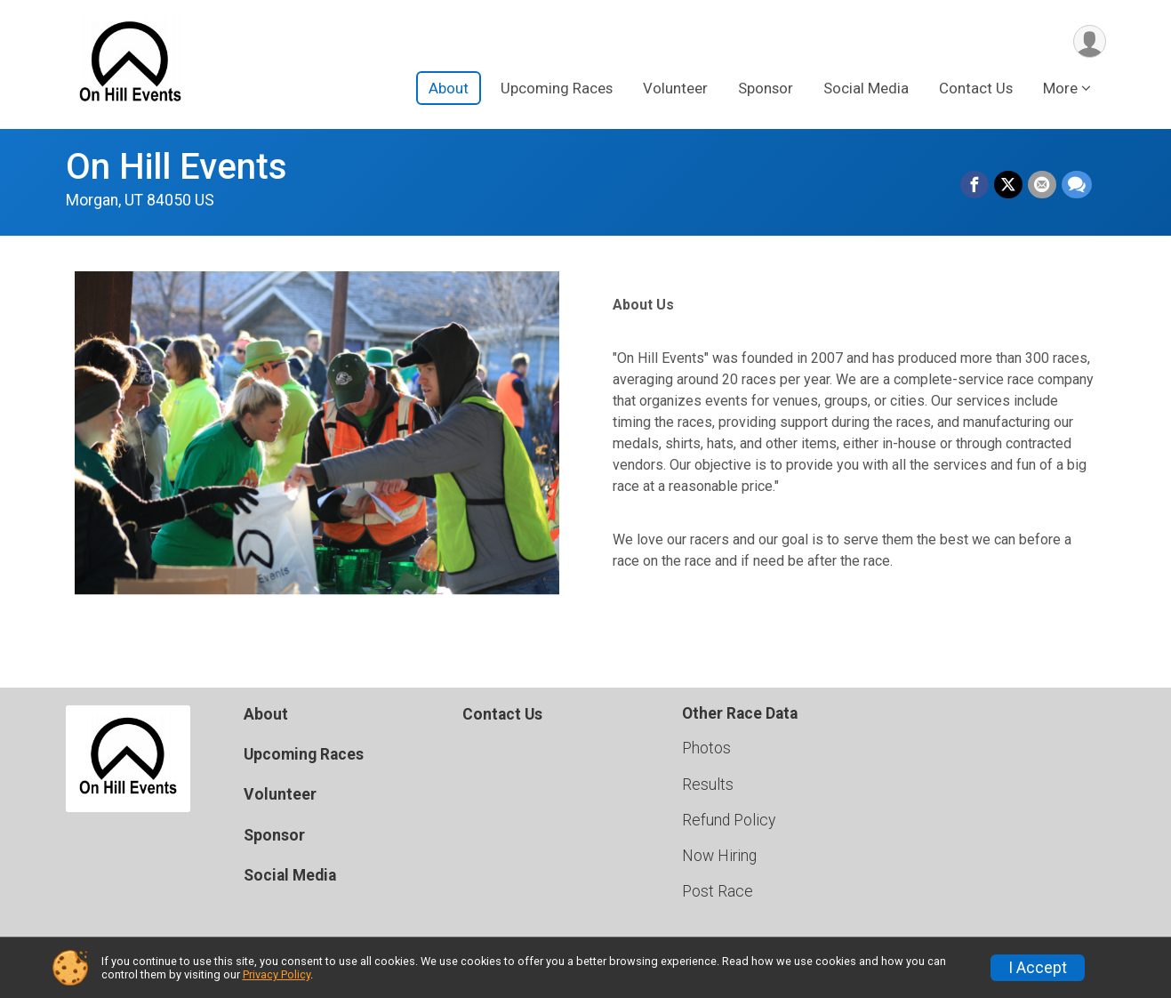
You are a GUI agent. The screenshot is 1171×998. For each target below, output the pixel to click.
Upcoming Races (557, 88)
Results (708, 784)
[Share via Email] (1042, 185)
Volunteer (675, 88)
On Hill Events (176, 167)
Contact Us (976, 88)
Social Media (866, 88)
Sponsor (765, 88)
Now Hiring (719, 856)
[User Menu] (1089, 41)
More (1060, 88)
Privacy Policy (276, 974)
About (449, 88)
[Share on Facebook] (974, 185)
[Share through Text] (1077, 185)
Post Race (717, 891)
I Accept (1037, 968)
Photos (706, 748)
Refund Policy (728, 820)
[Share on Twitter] (1008, 185)
